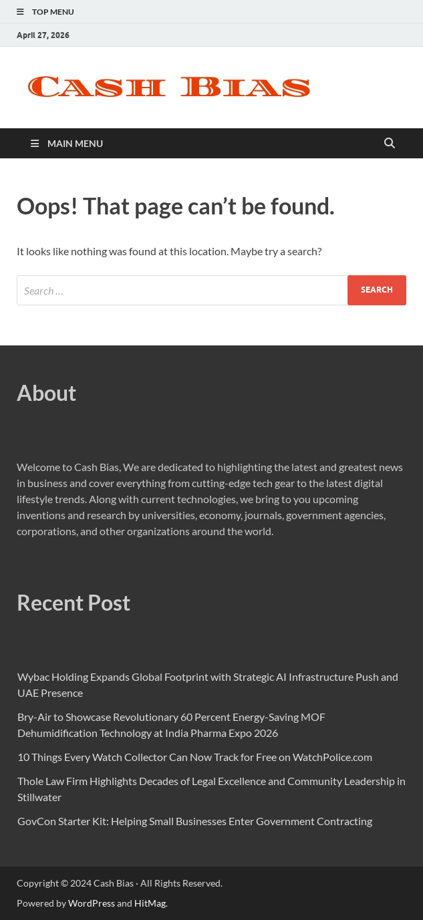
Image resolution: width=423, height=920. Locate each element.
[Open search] (390, 143)
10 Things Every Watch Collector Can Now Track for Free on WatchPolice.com (194, 756)
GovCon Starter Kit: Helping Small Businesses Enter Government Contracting (194, 820)
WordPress (91, 903)
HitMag (150, 903)
